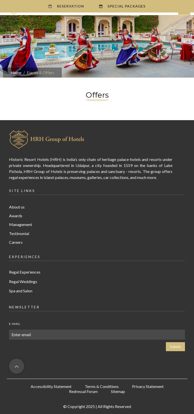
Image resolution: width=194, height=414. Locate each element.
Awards (15, 215)
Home (16, 72)
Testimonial (19, 233)
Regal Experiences (24, 272)
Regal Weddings (23, 281)
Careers (16, 242)
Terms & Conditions (102, 386)
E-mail (14, 324)
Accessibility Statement (51, 386)
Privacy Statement (148, 386)
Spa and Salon (20, 290)
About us (17, 206)
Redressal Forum (83, 391)
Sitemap (118, 391)
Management (20, 224)
